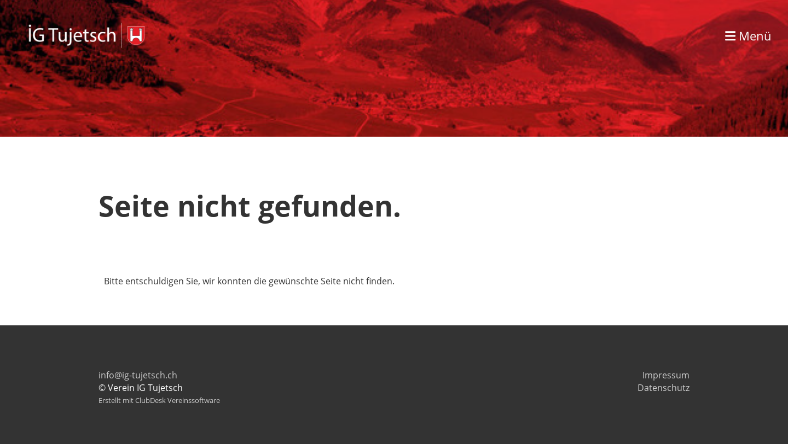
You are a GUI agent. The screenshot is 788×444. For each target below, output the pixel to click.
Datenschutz (664, 388)
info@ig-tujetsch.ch (138, 375)
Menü (748, 35)
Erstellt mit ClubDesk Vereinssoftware (159, 400)
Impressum (666, 375)
